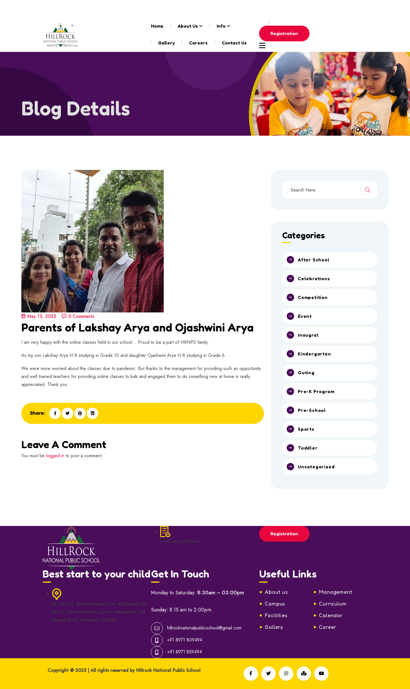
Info (221, 26)
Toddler (308, 448)
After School (314, 260)
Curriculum (333, 603)
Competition (313, 297)
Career (327, 626)
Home (157, 26)
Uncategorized (316, 467)
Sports (306, 429)
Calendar (331, 615)
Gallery (166, 43)
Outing (306, 372)
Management (335, 591)
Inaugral (308, 335)
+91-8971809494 (180, 8)
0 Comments (78, 316)
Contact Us (234, 43)
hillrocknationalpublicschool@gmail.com (99, 8)
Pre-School (312, 410)
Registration (284, 33)
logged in (55, 455)
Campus (275, 603)
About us (276, 591)
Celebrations (314, 278)
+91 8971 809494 (184, 640)
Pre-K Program (316, 391)
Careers (198, 43)
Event (305, 316)
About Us (188, 26)
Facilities (276, 615)
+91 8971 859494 (184, 652)
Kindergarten (314, 354)
